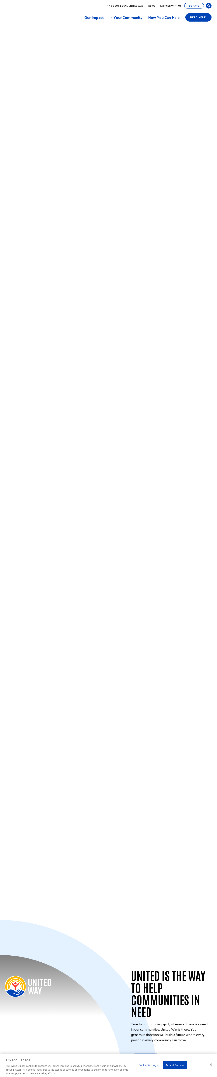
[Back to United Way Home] (28, 986)
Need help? (198, 17)
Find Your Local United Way (125, 5)
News (151, 5)
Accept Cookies (175, 1065)
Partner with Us (171, 5)
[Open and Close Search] (209, 6)
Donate (194, 6)
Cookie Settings (148, 1065)
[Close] (211, 1064)
